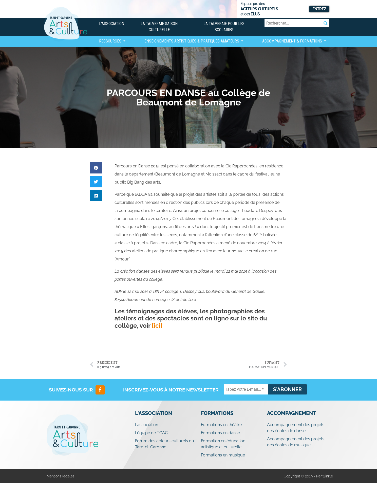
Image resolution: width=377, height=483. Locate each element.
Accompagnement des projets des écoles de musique (295, 441)
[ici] (157, 325)
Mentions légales (60, 476)
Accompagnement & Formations (292, 41)
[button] (96, 167)
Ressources (110, 41)
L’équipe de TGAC (151, 432)
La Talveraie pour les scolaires (223, 26)
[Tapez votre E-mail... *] (246, 389)
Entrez (319, 9)
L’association (111, 23)
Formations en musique (223, 455)
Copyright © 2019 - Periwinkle (308, 476)
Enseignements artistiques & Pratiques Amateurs (192, 41)
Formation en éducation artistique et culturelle (223, 443)
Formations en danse (220, 432)
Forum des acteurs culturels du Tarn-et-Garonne (164, 443)
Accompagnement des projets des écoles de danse (295, 427)
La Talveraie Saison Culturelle (159, 26)
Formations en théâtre (221, 424)
